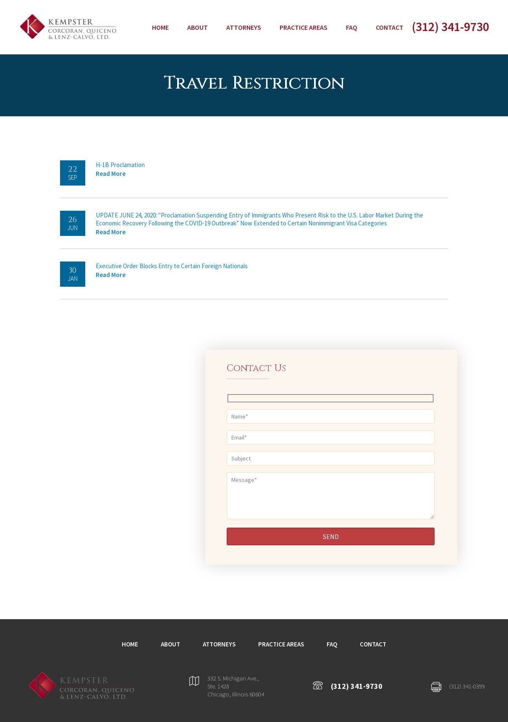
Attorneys (243, 27)
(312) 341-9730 (450, 26)
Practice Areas (303, 27)
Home (160, 27)
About (197, 27)
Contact (389, 27)
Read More (111, 174)
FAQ (351, 27)
